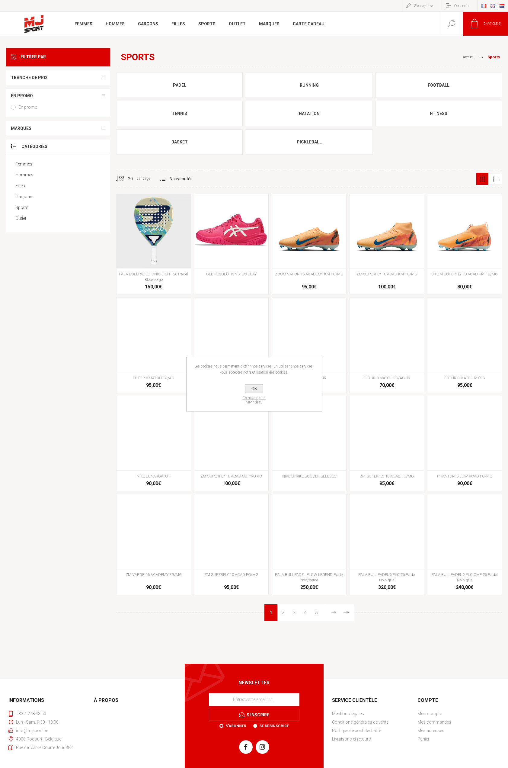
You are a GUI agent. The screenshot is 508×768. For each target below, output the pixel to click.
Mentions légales (348, 713)
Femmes (23, 164)
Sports (21, 207)
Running (309, 85)
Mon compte (429, 713)
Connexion (462, 6)
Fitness (438, 113)
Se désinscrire (274, 726)
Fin (345, 612)
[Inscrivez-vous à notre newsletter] (254, 699)
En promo (22, 95)
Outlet (20, 218)
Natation (309, 113)
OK (254, 388)
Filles (20, 185)
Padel (179, 85)
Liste (496, 179)
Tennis (179, 113)
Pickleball (309, 142)
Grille (482, 179)
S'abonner (235, 726)
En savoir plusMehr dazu (254, 400)
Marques (21, 128)
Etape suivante (333, 612)
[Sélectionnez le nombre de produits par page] (126, 179)
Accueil (468, 57)
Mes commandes (434, 722)
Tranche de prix (29, 77)
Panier (423, 739)
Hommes (24, 174)
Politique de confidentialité (356, 730)
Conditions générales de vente (360, 722)
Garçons (23, 196)
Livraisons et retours (351, 739)
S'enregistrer (424, 6)
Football (438, 85)
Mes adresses (430, 730)
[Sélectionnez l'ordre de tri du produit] (181, 179)
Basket (179, 142)
